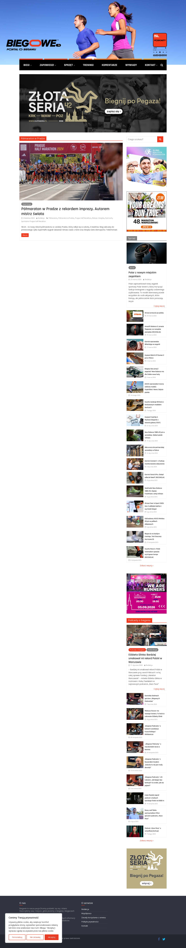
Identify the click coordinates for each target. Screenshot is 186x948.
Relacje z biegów (98, 218)
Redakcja (41, 218)
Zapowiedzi (47, 65)
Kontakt (150, 65)
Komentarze (109, 65)
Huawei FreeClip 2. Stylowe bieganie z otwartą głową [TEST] (152, 420)
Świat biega (27, 204)
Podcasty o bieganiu (139, 620)
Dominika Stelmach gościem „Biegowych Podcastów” (152, 698)
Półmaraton (53, 218)
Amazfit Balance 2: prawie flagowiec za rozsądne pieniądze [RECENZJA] (154, 329)
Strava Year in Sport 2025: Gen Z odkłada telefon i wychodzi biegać (154, 506)
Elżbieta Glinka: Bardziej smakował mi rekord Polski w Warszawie (145, 658)
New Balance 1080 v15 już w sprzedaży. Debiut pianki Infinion (155, 435)
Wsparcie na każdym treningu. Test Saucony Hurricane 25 (153, 536)
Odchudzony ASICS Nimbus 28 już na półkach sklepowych (154, 521)
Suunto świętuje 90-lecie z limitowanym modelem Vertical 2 (154, 404)
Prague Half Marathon (83, 218)
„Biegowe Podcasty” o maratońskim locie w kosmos (153, 746)
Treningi (88, 65)
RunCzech (108, 218)
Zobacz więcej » (146, 565)
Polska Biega (152, 650)
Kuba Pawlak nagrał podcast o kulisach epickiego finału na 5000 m (154, 798)
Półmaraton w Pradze (66, 218)
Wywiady (131, 65)
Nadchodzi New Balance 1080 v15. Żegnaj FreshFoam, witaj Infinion (154, 491)
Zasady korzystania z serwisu (93, 917)
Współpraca (86, 913)
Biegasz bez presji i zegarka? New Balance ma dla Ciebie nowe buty (154, 371)
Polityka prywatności (90, 921)
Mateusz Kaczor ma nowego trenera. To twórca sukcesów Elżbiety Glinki (154, 713)
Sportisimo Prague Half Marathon (33, 221)
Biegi (27, 65)
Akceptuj (51, 937)
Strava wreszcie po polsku (154, 313)
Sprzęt (68, 65)
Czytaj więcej (159, 306)
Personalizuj (17, 937)
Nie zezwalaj (35, 937)
